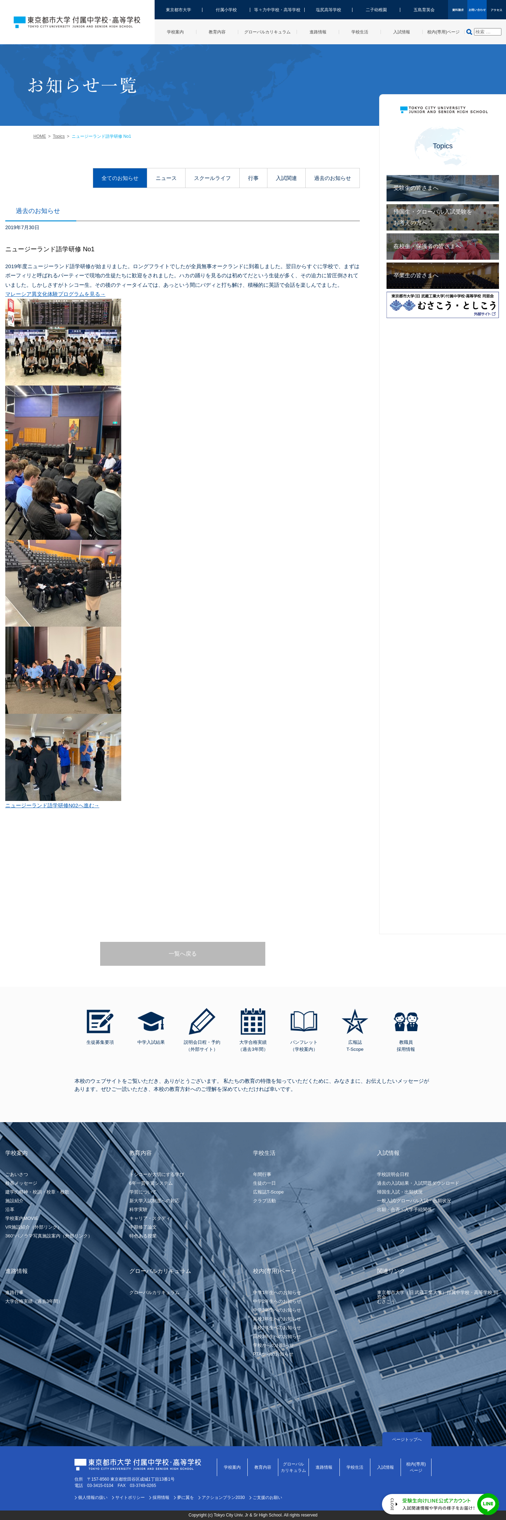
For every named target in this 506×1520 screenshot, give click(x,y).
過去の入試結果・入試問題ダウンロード (418, 1183)
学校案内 (232, 1467)
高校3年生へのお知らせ (277, 1336)
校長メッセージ (21, 1183)
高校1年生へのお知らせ (277, 1318)
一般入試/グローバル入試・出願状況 (414, 1200)
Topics (59, 136)
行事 (253, 178)
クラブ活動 (264, 1200)
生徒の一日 (264, 1183)
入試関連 (286, 178)
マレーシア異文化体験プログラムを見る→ (55, 294)
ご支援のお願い (267, 1497)
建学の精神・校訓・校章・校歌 (37, 1192)
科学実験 (138, 1209)
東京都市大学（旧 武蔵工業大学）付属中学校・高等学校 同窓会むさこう (437, 1297)
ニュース (166, 178)
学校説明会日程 (393, 1174)
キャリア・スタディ (149, 1218)
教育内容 (262, 1467)
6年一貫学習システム (151, 1183)
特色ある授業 (143, 1235)
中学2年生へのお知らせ (277, 1301)
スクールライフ (212, 178)
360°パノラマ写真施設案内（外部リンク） (48, 1235)
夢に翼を (185, 1497)
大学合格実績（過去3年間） (34, 1301)
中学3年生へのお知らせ (277, 1310)
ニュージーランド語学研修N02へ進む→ (52, 805)
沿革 (9, 1209)
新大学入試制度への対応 (154, 1200)
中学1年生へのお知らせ (277, 1292)
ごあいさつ (16, 1174)
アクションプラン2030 (223, 1497)
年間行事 (262, 1174)
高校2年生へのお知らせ (277, 1327)
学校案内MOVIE (21, 1218)
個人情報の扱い (93, 1497)
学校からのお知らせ (273, 1345)
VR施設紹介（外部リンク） (33, 1227)
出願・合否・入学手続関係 (404, 1209)
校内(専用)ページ (416, 1467)
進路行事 (14, 1292)
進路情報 (324, 1467)
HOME (39, 136)
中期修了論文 (143, 1227)
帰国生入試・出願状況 (400, 1192)
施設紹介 (14, 1200)
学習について (143, 1192)
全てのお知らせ (120, 178)
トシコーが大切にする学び (156, 1174)
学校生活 (354, 1467)
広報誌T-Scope (268, 1192)
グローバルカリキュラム (154, 1292)
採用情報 (161, 1497)
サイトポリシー (130, 1497)
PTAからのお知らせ (273, 1354)
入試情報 (385, 1467)
